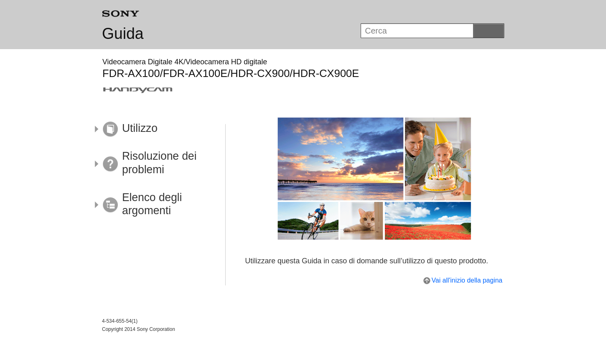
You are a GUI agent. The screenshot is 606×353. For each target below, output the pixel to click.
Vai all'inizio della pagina (467, 280)
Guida (123, 33)
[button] (154, 129)
